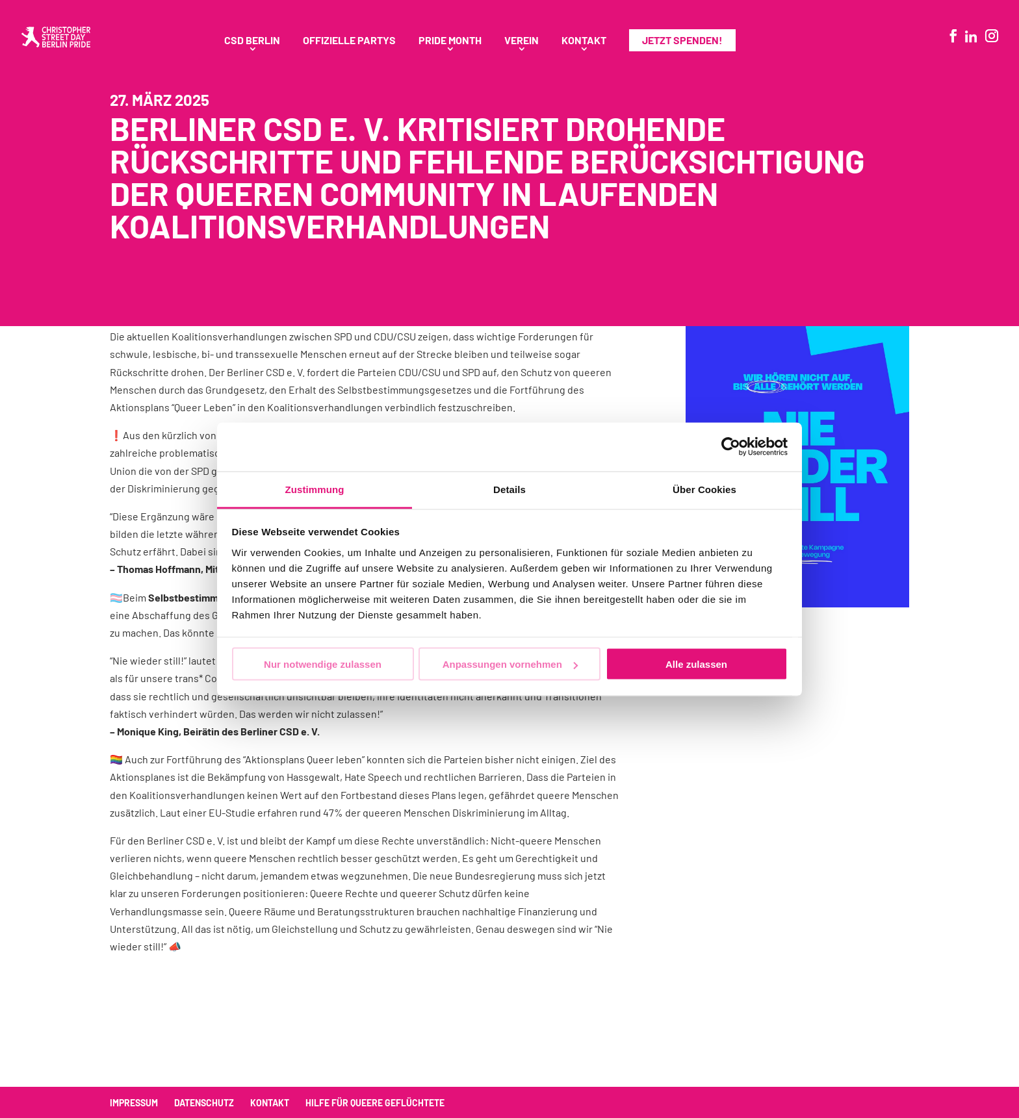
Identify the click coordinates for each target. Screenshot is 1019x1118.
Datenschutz (204, 1102)
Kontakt (583, 41)
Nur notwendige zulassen (322, 664)
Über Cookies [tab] (704, 488)
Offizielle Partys (349, 41)
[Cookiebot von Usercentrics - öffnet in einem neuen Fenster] (731, 447)
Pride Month (450, 41)
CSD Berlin (252, 41)
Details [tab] (509, 488)
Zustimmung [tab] (314, 488)
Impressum (134, 1102)
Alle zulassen (696, 664)
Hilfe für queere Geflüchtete (375, 1102)
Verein (521, 41)
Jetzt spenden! (682, 40)
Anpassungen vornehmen (510, 664)
